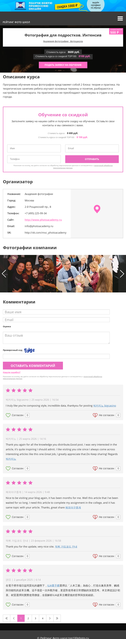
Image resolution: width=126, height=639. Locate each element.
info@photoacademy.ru (39, 226)
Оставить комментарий (33, 365)
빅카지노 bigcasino (104, 405)
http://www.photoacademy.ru (43, 219)
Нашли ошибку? (11, 372)
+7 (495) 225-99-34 (36, 213)
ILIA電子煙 (53, 585)
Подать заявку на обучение (63, 65)
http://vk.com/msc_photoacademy (45, 232)
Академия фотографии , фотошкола (63, 41)
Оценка (7, 326)
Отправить (92, 159)
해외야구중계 (73, 507)
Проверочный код (12, 350)
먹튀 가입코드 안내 (66, 546)
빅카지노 (11, 459)
